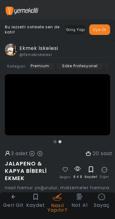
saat (107, 153)
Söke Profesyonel (80, 65)
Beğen (65, 177)
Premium (40, 65)
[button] (55, 141)
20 (96, 153)
